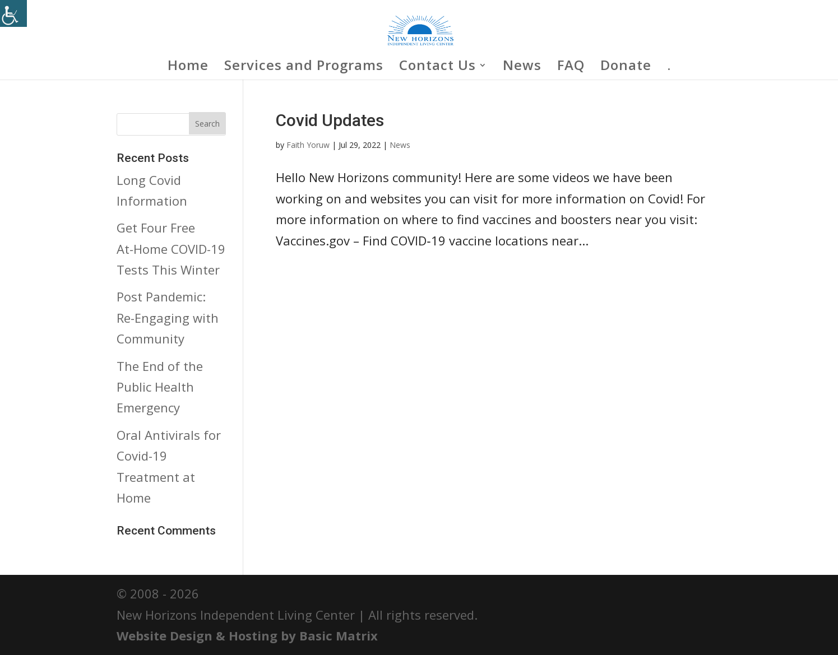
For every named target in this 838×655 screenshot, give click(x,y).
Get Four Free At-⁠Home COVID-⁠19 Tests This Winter (171, 248)
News (522, 67)
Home (188, 67)
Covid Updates (330, 120)
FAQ (571, 67)
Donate (625, 67)
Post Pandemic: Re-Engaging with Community (168, 317)
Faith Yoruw (308, 145)
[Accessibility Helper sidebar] (13, 13)
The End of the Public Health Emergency (160, 386)
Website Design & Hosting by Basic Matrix (247, 635)
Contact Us (437, 67)
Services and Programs (303, 67)
